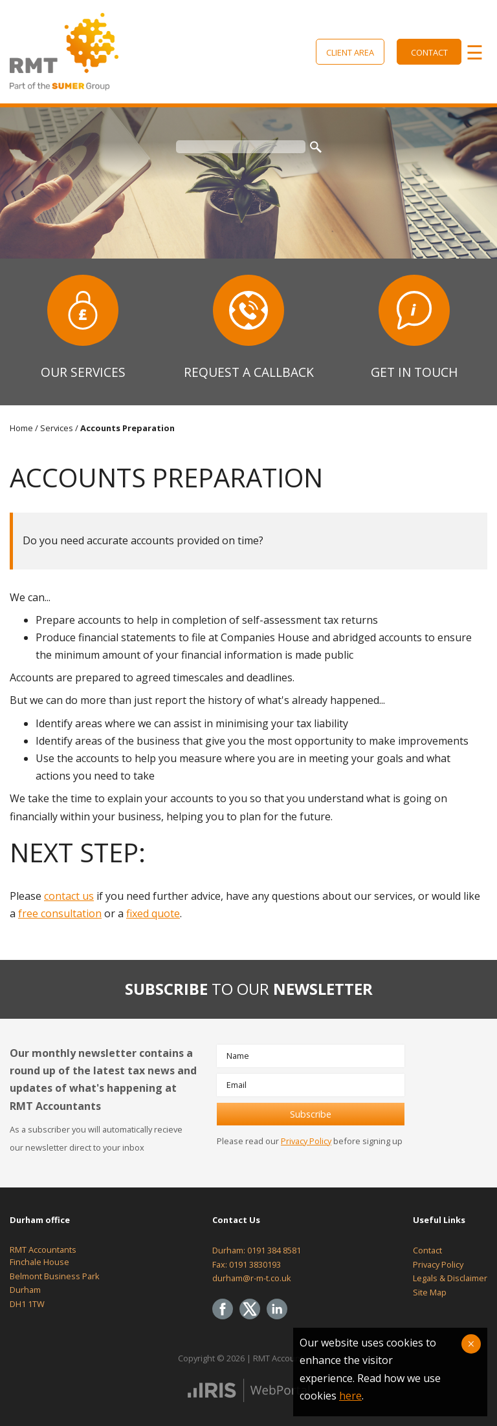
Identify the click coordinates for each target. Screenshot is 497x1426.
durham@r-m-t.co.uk (251, 1278)
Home (21, 428)
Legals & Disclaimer (450, 1278)
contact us (69, 896)
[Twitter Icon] (253, 1320)
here (350, 1396)
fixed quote (153, 913)
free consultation (60, 913)
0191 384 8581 (274, 1250)
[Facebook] (225, 1320)
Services (56, 428)
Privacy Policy (306, 1141)
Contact (429, 52)
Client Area (350, 52)
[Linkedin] (280, 1320)
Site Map (430, 1292)
